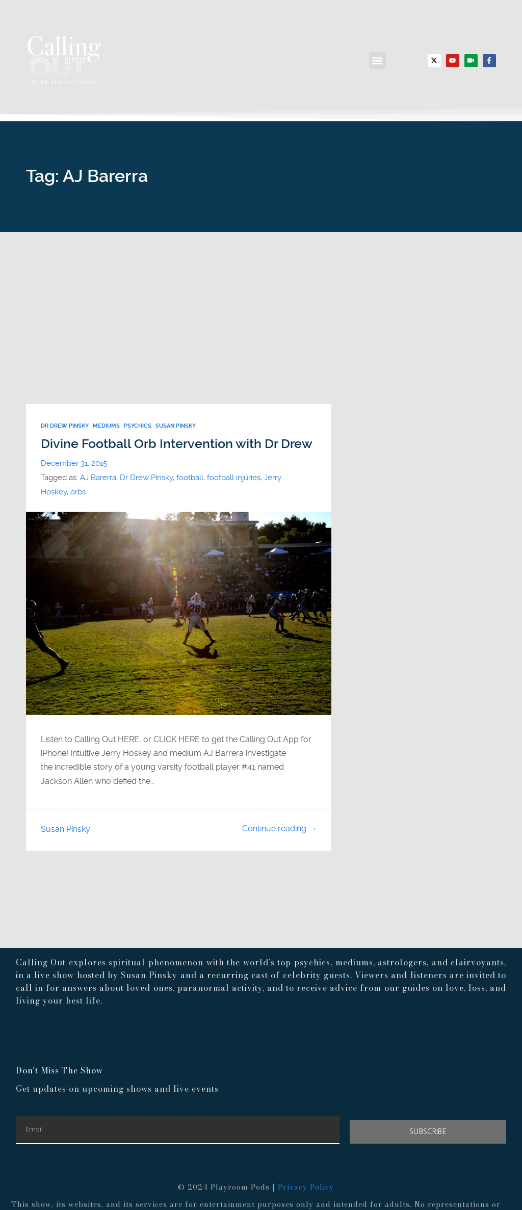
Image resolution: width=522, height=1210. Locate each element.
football (189, 477)
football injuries (233, 477)
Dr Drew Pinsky (65, 426)
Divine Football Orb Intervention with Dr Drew (176, 443)
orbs (78, 491)
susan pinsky (175, 426)
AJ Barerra (98, 477)
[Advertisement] (261, 308)
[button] (377, 60)
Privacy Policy (306, 1187)
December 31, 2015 (74, 463)
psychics (137, 426)
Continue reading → (279, 828)
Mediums (106, 426)
